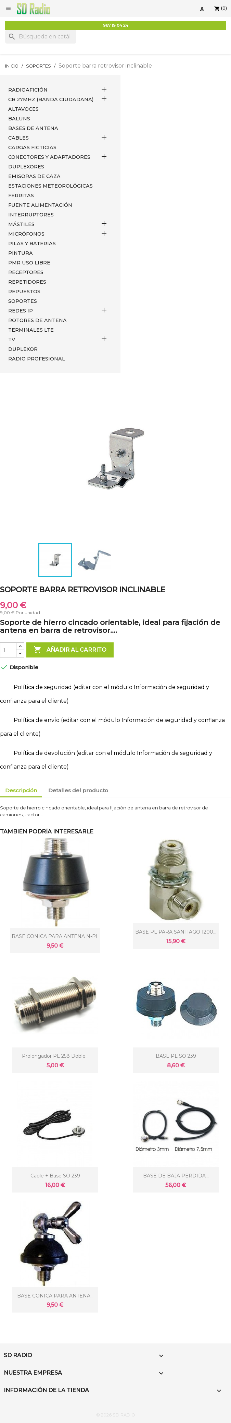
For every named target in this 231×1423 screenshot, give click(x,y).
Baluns (19, 119)
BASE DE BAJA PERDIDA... (176, 1176)
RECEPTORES (25, 272)
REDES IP (20, 311)
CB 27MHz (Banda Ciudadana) (50, 99)
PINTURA (20, 253)
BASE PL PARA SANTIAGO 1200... (175, 932)
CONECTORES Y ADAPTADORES (49, 157)
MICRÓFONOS (26, 234)
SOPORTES (22, 301)
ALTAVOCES (23, 109)
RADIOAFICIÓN (28, 90)
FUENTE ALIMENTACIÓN (40, 205)
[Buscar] (40, 37)
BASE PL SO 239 (176, 1056)
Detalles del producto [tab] (78, 790)
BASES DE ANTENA (33, 128)
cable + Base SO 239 (55, 1176)
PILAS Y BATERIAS (32, 243)
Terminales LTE (31, 330)
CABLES (18, 138)
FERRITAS (21, 195)
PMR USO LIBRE (29, 263)
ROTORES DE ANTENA (37, 320)
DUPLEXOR (23, 349)
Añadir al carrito (70, 649)
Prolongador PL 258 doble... (55, 1056)
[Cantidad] (8, 649)
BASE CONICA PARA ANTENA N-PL (55, 936)
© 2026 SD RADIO (115, 1415)
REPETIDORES (27, 282)
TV (11, 339)
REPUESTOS (24, 291)
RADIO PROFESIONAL (36, 359)
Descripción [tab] (21, 790)
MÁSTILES (21, 224)
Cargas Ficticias (32, 147)
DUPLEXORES (26, 167)
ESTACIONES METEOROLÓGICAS (50, 186)
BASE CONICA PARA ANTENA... (55, 1296)
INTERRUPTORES (31, 215)
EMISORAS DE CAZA (34, 176)
